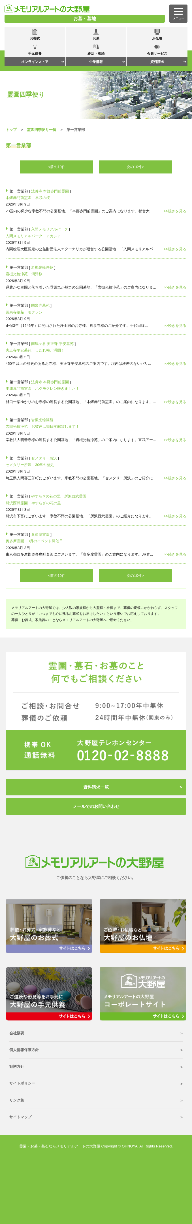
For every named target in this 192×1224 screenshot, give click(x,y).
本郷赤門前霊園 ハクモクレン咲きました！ (42, 388)
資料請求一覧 (96, 787)
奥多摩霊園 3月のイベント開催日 (34, 541)
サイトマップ (20, 1117)
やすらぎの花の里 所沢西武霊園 (58, 496)
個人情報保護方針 (24, 1050)
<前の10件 (56, 167)
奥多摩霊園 (40, 534)
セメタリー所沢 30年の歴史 (30, 465)
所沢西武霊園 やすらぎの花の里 (33, 503)
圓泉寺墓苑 (40, 305)
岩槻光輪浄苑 (42, 267)
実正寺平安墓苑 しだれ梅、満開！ (35, 350)
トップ (11, 130)
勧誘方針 (16, 1066)
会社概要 (16, 1033)
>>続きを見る (175, 211)
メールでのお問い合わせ (96, 806)
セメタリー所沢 (44, 458)
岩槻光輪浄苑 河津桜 (24, 274)
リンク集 (16, 1100)
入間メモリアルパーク (49, 229)
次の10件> (135, 167)
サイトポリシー (22, 1083)
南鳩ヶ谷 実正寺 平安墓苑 (52, 344)
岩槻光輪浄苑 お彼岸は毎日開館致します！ (42, 426)
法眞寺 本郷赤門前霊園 (50, 191)
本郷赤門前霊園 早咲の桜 (28, 198)
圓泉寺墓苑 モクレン (24, 312)
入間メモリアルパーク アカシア (33, 236)
